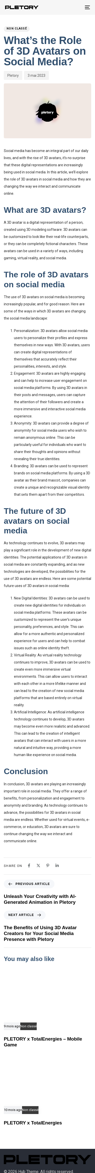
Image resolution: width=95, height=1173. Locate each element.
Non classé (17, 28)
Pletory (13, 75)
